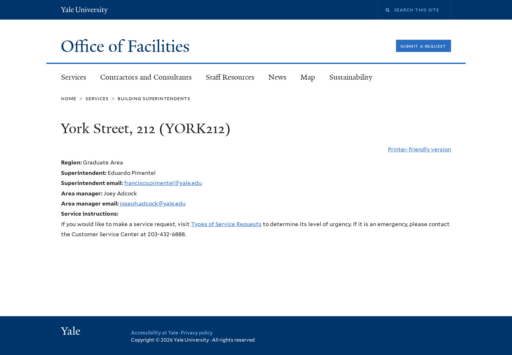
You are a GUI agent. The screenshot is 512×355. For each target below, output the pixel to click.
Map (307, 77)
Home (68, 98)
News (277, 77)
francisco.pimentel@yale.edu (163, 183)
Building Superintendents (154, 98)
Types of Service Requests (226, 224)
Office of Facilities (127, 46)
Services (73, 77)
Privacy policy (197, 333)
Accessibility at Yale (154, 333)
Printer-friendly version (419, 149)
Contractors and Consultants (146, 77)
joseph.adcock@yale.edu (152, 203)
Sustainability (350, 77)
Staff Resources (230, 77)
